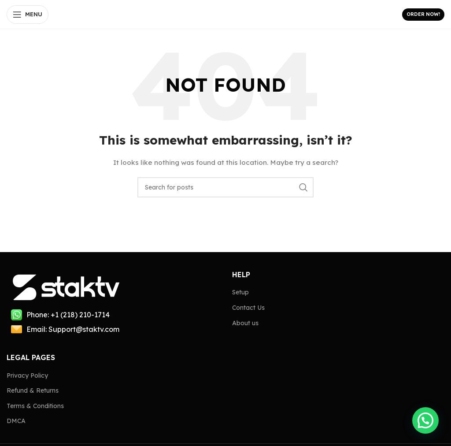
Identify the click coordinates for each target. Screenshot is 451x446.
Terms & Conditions (35, 406)
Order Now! (423, 14)
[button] (425, 420)
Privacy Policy (27, 375)
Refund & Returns (33, 390)
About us (245, 323)
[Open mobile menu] (27, 14)
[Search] (225, 187)
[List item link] (112, 315)
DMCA (16, 421)
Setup (240, 292)
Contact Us (248, 308)
